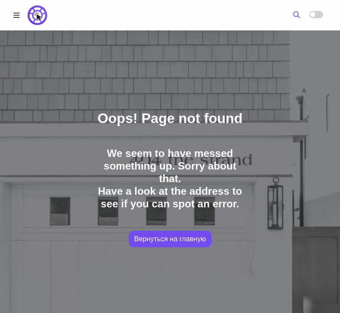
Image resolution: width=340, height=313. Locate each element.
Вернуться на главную (170, 239)
